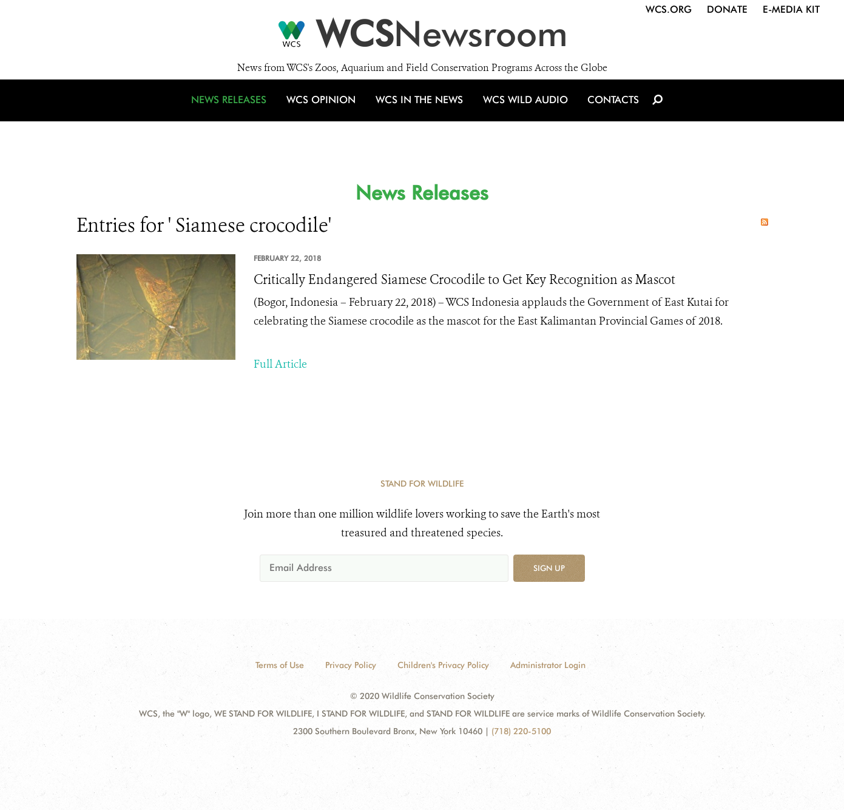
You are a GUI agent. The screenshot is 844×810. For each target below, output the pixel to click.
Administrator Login (548, 665)
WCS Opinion (324, 110)
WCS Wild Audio (524, 110)
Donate (727, 9)
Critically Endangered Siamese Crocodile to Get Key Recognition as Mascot (464, 279)
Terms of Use (279, 665)
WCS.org (669, 9)
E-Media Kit (791, 9)
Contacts (609, 110)
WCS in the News (420, 110)
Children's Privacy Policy (443, 665)
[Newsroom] (422, 37)
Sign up (549, 568)
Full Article (280, 364)
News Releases (234, 110)
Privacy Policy (350, 665)
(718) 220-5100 (521, 731)
